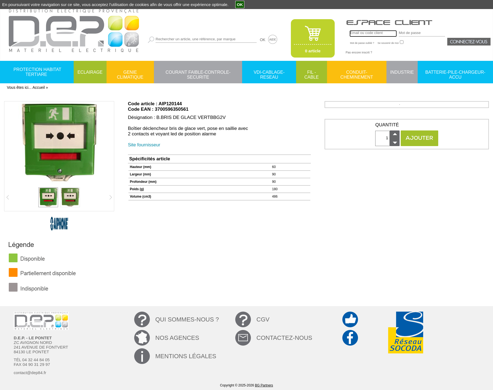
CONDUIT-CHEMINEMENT (356, 72)
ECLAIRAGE (90, 72)
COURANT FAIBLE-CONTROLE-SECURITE (197, 72)
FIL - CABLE (311, 72)
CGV (263, 319)
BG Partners (264, 385)
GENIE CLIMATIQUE (130, 72)
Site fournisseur (144, 144)
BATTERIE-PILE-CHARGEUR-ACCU (455, 72)
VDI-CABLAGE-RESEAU (269, 72)
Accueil (38, 87)
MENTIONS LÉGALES (185, 356)
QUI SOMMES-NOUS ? (187, 319)
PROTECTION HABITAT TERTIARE (37, 72)
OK (262, 40)
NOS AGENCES (177, 337)
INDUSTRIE (402, 72)
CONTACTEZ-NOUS (284, 337)
